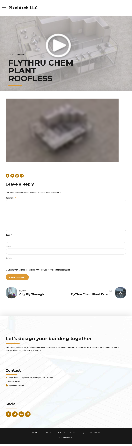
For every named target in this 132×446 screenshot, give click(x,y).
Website (9, 258)
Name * (9, 235)
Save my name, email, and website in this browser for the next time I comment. (39, 270)
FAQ (82, 433)
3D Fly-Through (16, 54)
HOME (35, 433)
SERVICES (47, 433)
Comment (11, 198)
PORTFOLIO (94, 433)
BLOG (72, 433)
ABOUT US (60, 433)
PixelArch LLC (23, 7)
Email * (8, 246)
